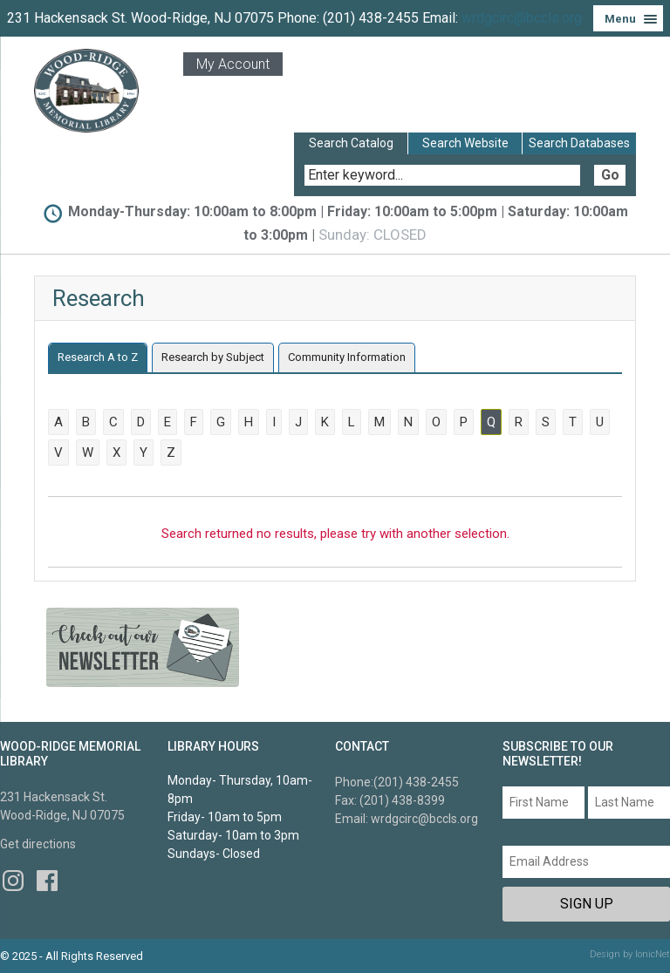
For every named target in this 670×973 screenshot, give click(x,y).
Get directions (38, 844)
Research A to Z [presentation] (98, 357)
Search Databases (579, 143)
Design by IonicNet (630, 954)
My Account (233, 64)
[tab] (97, 357)
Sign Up (586, 903)
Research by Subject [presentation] (212, 357)
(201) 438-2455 (416, 782)
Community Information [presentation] (347, 357)
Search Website (465, 143)
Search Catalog (351, 143)
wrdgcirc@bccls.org (521, 18)
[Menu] (628, 18)
